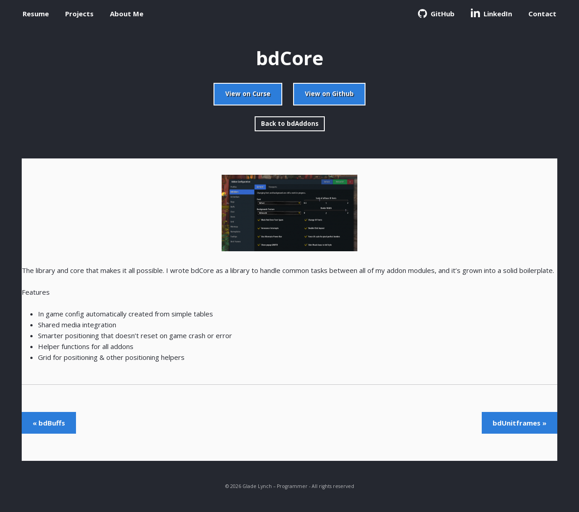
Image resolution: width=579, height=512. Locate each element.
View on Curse (248, 94)
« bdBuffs (49, 422)
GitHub (436, 13)
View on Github (329, 94)
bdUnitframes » (519, 422)
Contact (542, 13)
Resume (36, 13)
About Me (126, 13)
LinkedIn (491, 13)
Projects (79, 13)
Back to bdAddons (289, 124)
